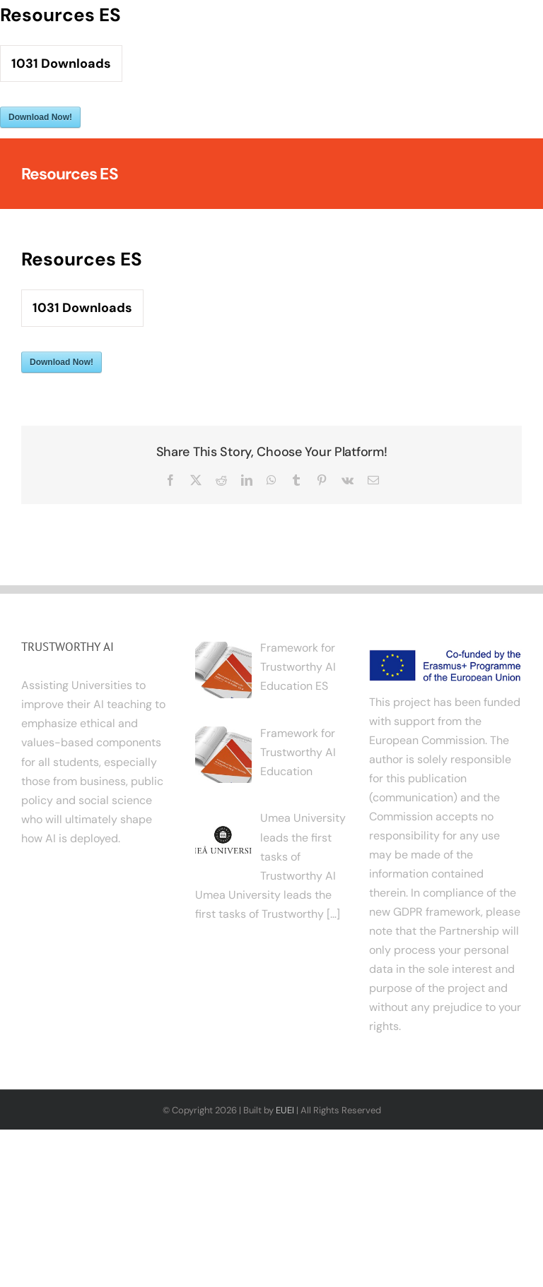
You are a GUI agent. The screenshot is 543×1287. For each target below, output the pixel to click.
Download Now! (40, 117)
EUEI (285, 1110)
